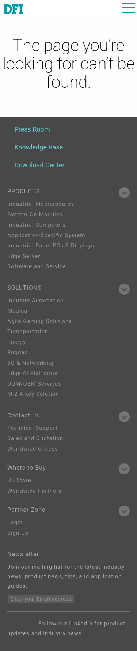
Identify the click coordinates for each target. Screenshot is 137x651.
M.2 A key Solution (33, 394)
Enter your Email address (40, 599)
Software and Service (36, 266)
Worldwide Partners (34, 491)
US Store (19, 480)
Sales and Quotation (35, 438)
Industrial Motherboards (40, 204)
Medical (18, 310)
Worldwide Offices (32, 449)
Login (15, 522)
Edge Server (23, 256)
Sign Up (17, 533)
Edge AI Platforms (32, 373)
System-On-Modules (34, 214)
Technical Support (32, 428)
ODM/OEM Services (34, 384)
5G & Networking (30, 363)
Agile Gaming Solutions (39, 321)
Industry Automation (35, 300)
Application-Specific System (46, 235)
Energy (16, 342)
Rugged (17, 352)
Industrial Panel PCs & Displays (50, 245)
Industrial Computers (36, 225)
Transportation (27, 331)
